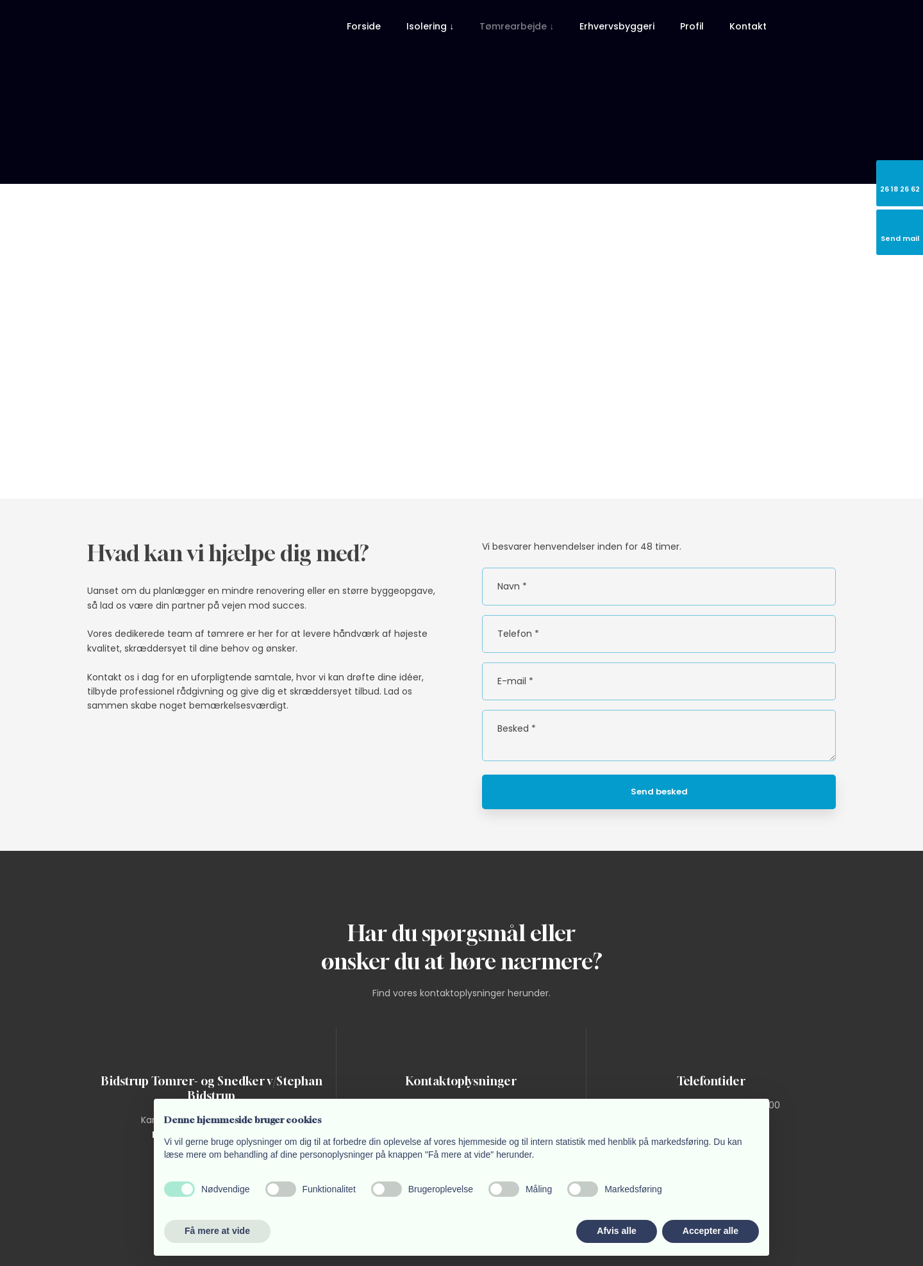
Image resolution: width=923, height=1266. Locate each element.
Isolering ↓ (430, 26)
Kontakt (748, 26)
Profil (692, 26)
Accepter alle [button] (710, 1231)
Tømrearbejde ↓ (516, 26)
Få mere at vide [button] (217, 1231)
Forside (364, 26)
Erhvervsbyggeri (616, 26)
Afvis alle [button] (616, 1231)
